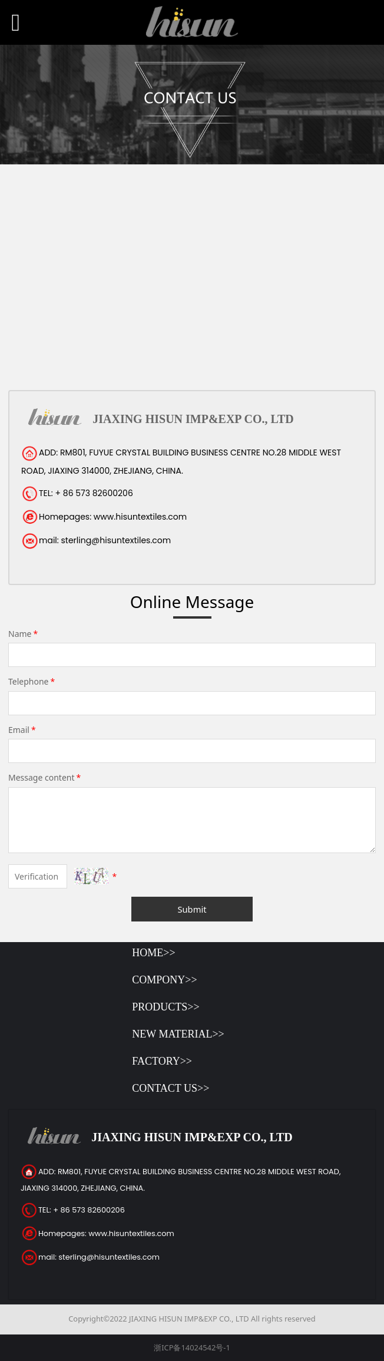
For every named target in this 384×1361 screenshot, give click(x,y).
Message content (45, 777)
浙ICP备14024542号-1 (192, 1347)
